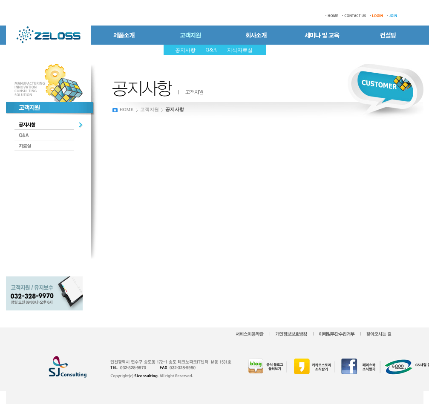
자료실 (48, 145)
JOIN (393, 16)
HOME (330, 16)
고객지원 (149, 109)
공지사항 (48, 124)
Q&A (48, 135)
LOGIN (376, 16)
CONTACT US (354, 16)
